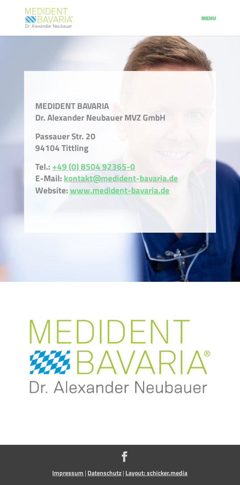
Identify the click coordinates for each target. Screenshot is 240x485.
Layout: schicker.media (156, 472)
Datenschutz (104, 472)
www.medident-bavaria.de (120, 190)
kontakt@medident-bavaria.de (121, 178)
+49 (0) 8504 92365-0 (93, 166)
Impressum (67, 472)
